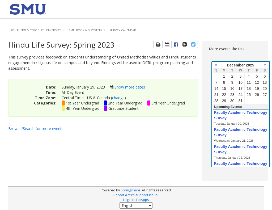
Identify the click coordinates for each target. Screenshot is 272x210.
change (118, 97)
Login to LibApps (136, 200)
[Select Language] (136, 205)
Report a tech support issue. (136, 195)
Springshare (130, 190)
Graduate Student (123, 108)
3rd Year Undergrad (168, 103)
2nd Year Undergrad (125, 103)
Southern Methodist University (35, 30)
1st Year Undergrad (82, 103)
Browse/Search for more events (35, 128)
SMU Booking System (85, 30)
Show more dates (129, 87)
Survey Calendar (122, 30)
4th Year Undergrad (82, 108)
